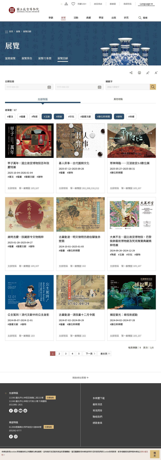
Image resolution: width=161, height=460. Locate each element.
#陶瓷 (34, 116)
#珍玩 (71, 116)
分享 (131, 72)
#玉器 (47, 116)
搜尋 (153, 87)
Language (145, 3)
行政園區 (43, 401)
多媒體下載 (99, 398)
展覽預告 (27, 58)
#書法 (10, 116)
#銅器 (59, 116)
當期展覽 (10, 58)
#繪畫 (22, 116)
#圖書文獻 (85, 116)
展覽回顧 (27, 31)
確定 (155, 454)
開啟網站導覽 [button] (79, 377)
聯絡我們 (97, 416)
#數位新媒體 (103, 116)
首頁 (11, 31)
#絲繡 (131, 116)
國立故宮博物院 (24, 10)
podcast (25, 411)
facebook (11, 411)
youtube (20, 411)
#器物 (119, 116)
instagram (16, 411)
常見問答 (97, 410)
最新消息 (97, 404)
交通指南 (50, 397)
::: (61, 3)
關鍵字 (109, 81)
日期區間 (9, 81)
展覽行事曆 (44, 58)
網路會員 (97, 422)
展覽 (18, 31)
